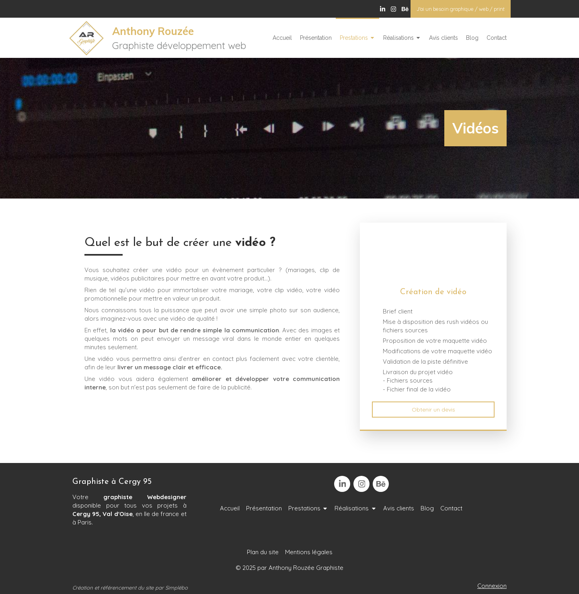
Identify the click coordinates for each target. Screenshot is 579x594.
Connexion (492, 586)
